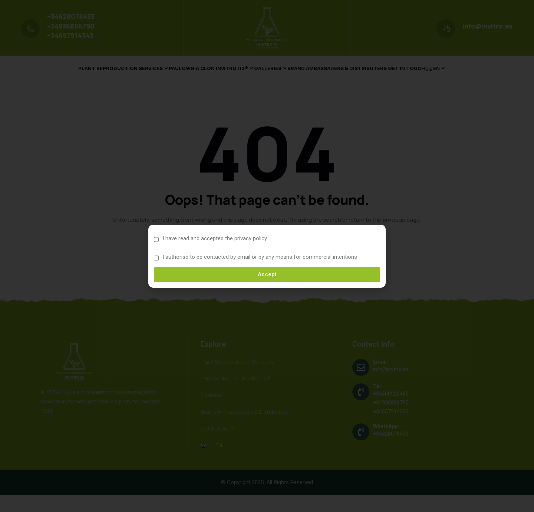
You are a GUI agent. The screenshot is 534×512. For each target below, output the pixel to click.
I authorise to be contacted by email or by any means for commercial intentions (259, 257)
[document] (267, 256)
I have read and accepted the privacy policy (214, 238)
